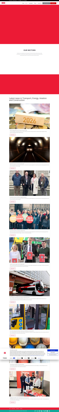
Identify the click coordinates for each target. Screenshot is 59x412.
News (35, 3)
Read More (13, 134)
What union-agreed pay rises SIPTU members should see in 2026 (18, 130)
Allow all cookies (52, 402)
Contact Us (40, 3)
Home (23, 3)
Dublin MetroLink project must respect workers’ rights (17, 163)
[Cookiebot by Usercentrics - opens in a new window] (5, 410)
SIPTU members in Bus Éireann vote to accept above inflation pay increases (20, 297)
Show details (39, 410)
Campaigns (31, 3)
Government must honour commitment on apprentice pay (17, 230)
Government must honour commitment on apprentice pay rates (18, 197)
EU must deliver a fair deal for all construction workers (17, 364)
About (26, 3)
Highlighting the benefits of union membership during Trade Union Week (19, 397)
